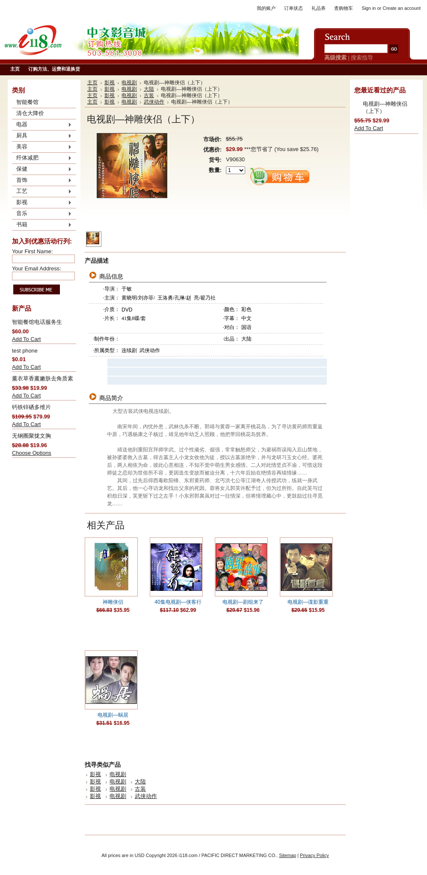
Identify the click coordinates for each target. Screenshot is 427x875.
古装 (149, 95)
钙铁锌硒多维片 (31, 407)
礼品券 (318, 8)
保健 (42, 169)
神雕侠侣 (113, 602)
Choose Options (31, 453)
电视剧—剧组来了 (243, 602)
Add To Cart (26, 339)
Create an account (402, 8)
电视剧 (129, 82)
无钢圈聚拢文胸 (31, 436)
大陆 (149, 89)
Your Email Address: (36, 268)
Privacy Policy (314, 855)
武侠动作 (154, 101)
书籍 (42, 225)
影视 (42, 203)
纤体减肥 (42, 158)
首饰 (42, 180)
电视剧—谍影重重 (308, 602)
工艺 (42, 192)
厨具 (42, 136)
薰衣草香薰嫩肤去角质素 (42, 378)
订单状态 (293, 8)
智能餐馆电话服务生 (37, 322)
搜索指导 (362, 57)
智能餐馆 (27, 102)
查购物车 (343, 8)
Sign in (369, 8)
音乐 (42, 214)
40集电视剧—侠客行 (178, 602)
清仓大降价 (30, 113)
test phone (25, 350)
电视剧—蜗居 (113, 715)
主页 (92, 82)
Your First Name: (32, 251)
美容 (42, 147)
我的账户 (266, 8)
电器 (42, 125)
